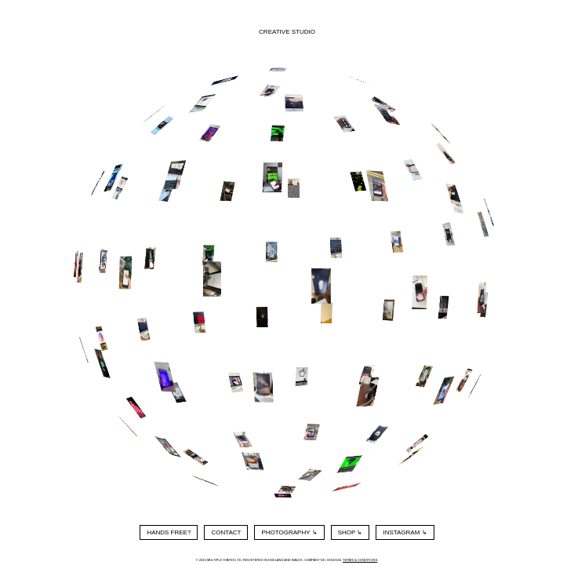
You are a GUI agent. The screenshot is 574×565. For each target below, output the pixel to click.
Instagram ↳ (405, 532)
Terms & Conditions (360, 560)
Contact (226, 532)
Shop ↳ (350, 532)
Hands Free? (169, 532)
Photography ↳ (289, 532)
